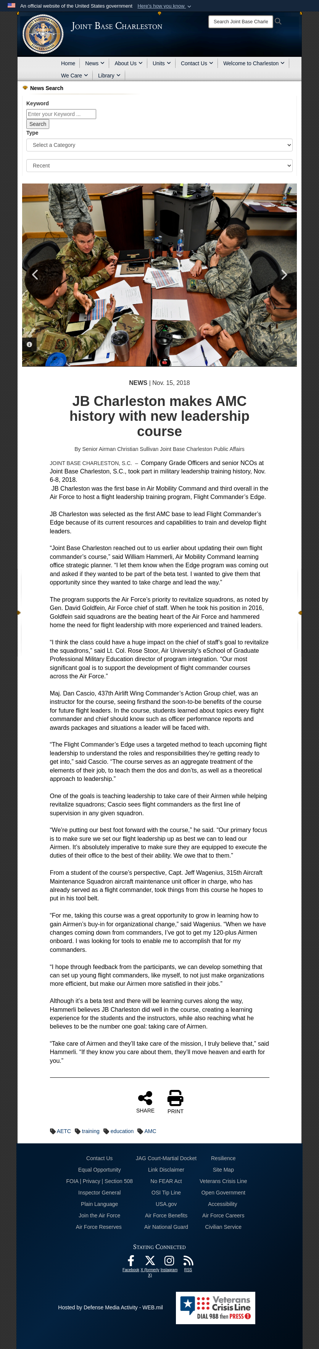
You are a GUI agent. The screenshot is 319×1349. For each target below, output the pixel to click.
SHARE (145, 1102)
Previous (35, 274)
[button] (165, 6)
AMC (150, 1131)
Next (283, 274)
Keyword (37, 103)
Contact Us (197, 63)
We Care (74, 75)
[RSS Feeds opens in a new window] (188, 1263)
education (122, 1131)
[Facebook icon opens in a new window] (130, 1263)
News (95, 63)
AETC (64, 1131)
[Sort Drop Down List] (159, 165)
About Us (128, 63)
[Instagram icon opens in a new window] (169, 1263)
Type (32, 133)
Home (68, 63)
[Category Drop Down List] (159, 144)
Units (162, 63)
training (91, 1131)
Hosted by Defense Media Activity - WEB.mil (110, 1307)
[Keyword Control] (61, 114)
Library (109, 75)
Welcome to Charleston (254, 63)
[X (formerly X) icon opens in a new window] (150, 1263)
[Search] (240, 21)
